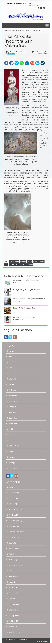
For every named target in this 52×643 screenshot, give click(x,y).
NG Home (10, 351)
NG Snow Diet (11, 548)
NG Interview (11, 412)
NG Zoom (10, 543)
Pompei (12, 264)
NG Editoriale (11, 610)
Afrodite (23, 262)
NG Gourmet (11, 379)
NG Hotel (9, 362)
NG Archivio (10, 429)
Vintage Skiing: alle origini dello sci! (26, 289)
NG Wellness (11, 390)
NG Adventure (11, 395)
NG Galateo (10, 384)
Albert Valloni (14, 52)
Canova (30, 264)
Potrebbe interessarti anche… (25, 276)
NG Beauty (10, 373)
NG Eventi (12, 30)
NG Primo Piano (12, 509)
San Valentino (14, 262)
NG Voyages (10, 457)
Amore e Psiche (21, 264)
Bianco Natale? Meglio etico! (24, 308)
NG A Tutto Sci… (12, 401)
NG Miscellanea (12, 632)
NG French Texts (12, 626)
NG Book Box (11, 418)
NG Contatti (34, 5)
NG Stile (9, 368)
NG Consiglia (11, 407)
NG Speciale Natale (13, 532)
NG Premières (11, 468)
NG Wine (9, 451)
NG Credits (10, 434)
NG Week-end (11, 423)
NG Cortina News (12, 446)
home (6, 30)
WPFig (46, 641)
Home (31, 3)
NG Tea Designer (12, 520)
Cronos (29, 262)
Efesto (35, 262)
